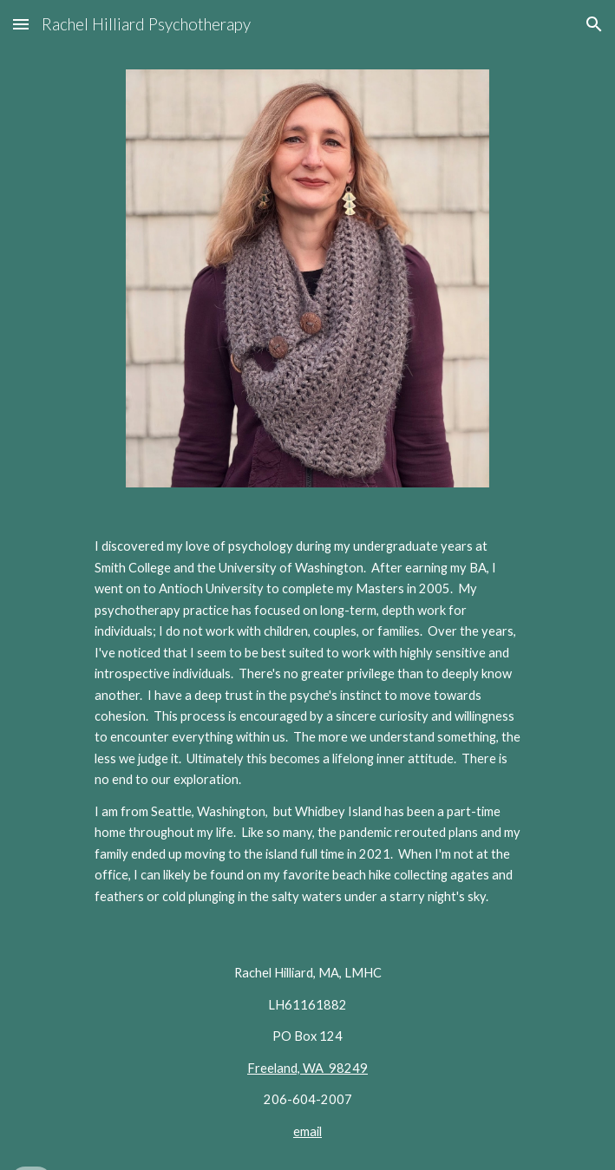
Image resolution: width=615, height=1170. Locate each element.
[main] (307, 721)
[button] (21, 24)
